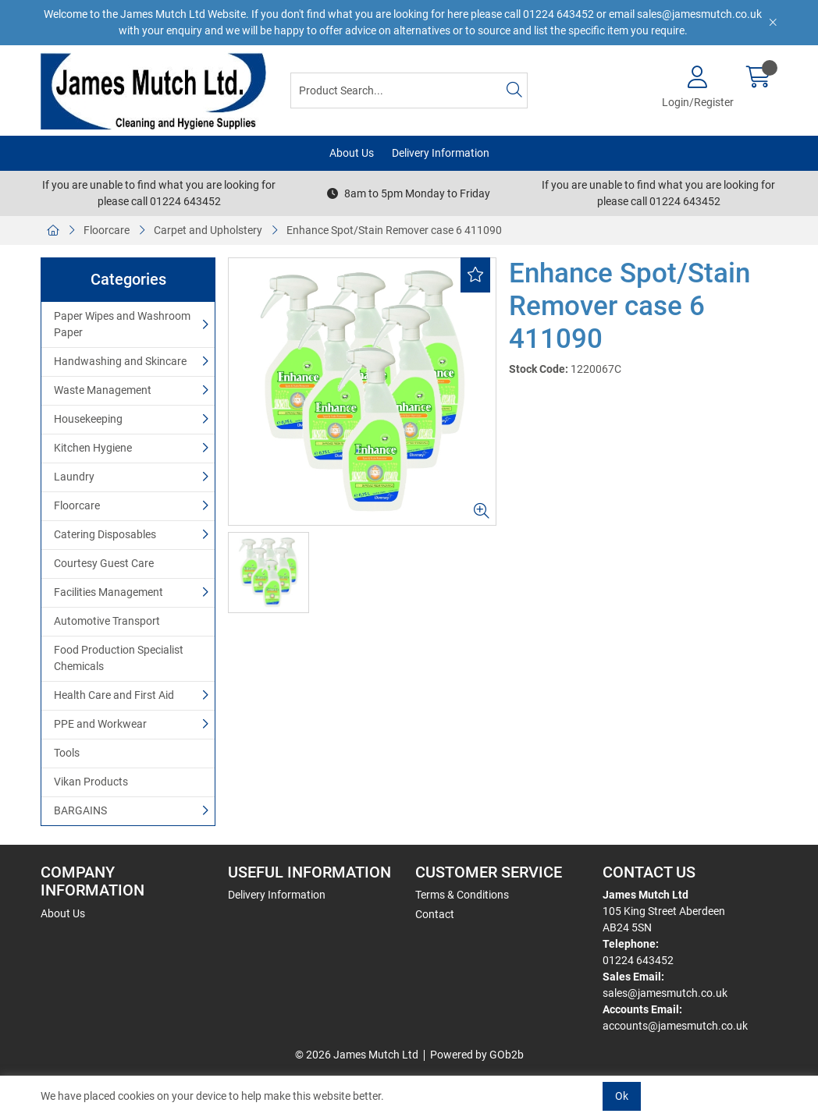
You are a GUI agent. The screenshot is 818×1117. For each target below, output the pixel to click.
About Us (351, 153)
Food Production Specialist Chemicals (118, 658)
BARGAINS (80, 810)
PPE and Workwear (100, 724)
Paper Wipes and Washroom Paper (122, 324)
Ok (621, 1096)
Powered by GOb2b (477, 1054)
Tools (67, 752)
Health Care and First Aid (114, 695)
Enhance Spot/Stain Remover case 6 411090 (394, 230)
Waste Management (102, 390)
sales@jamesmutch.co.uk (665, 993)
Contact (434, 914)
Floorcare (107, 230)
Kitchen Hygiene (93, 447)
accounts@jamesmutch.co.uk (675, 1025)
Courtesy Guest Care (104, 563)
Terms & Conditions (462, 894)
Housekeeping (88, 419)
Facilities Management (108, 592)
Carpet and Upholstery (208, 230)
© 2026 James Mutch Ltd (356, 1054)
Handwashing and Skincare (120, 361)
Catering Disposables (105, 534)
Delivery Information (440, 153)
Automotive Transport (107, 621)
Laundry (74, 476)
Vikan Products (91, 781)
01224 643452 (638, 960)
